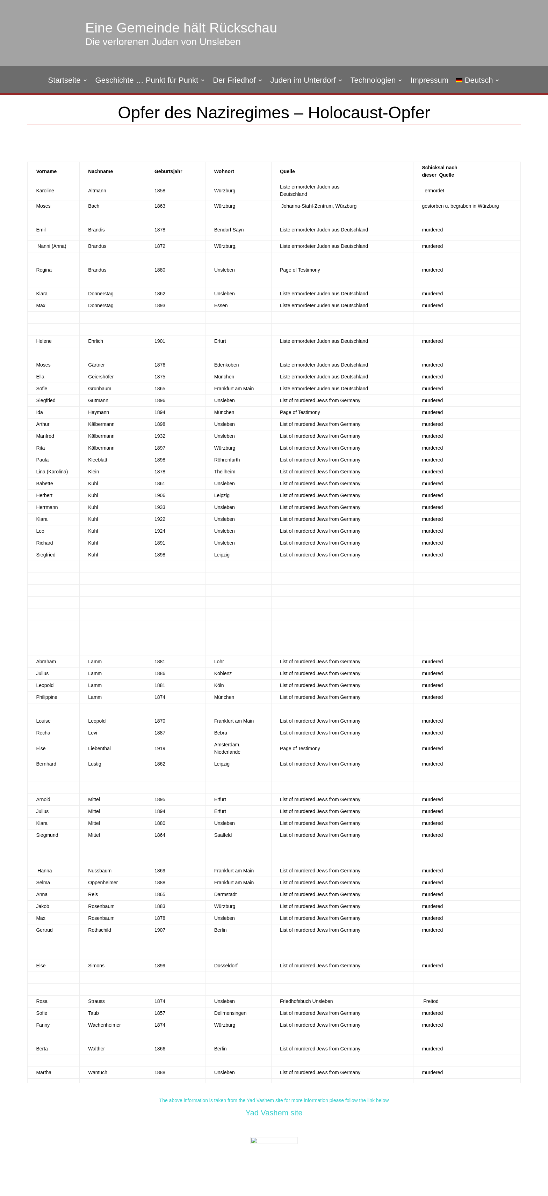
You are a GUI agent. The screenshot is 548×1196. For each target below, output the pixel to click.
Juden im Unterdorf (303, 81)
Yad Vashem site (273, 1112)
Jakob (42, 906)
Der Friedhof (234, 81)
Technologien (373, 81)
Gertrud (44, 930)
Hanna (44, 870)
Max (40, 918)
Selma (43, 882)
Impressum (429, 81)
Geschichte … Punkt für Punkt (147, 81)
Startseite (64, 81)
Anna (42, 894)
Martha (43, 1072)
